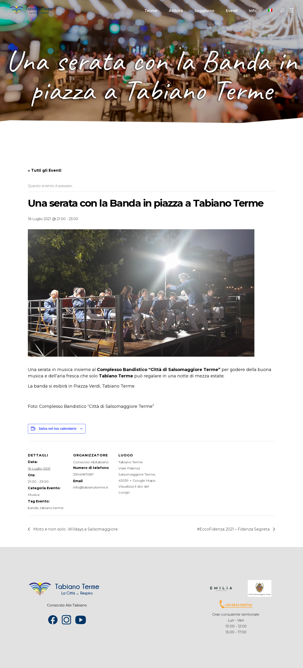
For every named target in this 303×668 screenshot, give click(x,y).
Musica (33, 495)
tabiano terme (51, 508)
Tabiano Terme (130, 462)
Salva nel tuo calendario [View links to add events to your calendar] (57, 428)
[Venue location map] (189, 473)
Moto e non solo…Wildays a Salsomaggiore (75, 529)
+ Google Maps (142, 480)
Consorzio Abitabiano (91, 462)
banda (33, 508)
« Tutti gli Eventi (44, 170)
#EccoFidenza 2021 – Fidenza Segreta (234, 529)
